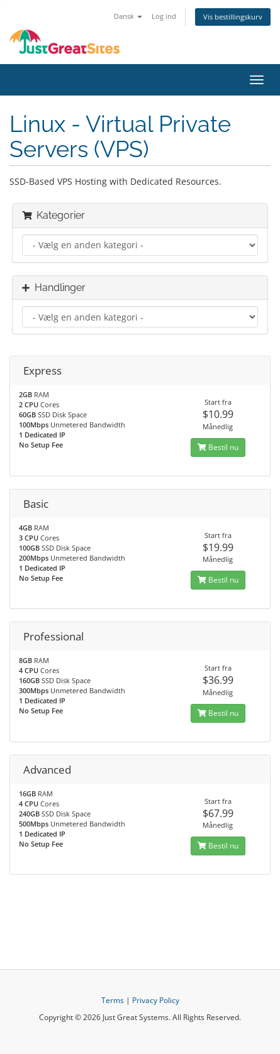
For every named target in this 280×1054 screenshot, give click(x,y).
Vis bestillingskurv (232, 16)
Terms (112, 1000)
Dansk (128, 16)
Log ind (164, 16)
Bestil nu (218, 447)
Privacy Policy (155, 1000)
